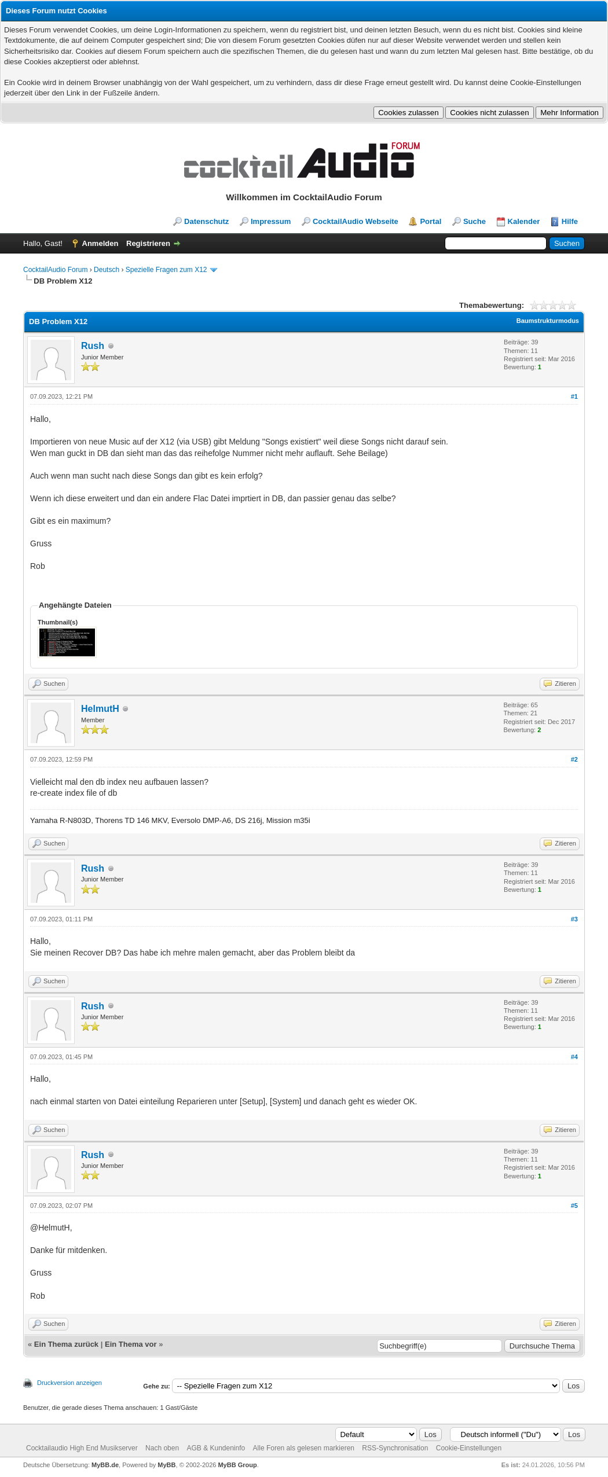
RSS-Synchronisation (395, 1448)
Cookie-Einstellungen (468, 1448)
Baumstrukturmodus (548, 320)
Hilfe (570, 221)
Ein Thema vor (131, 1344)
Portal (430, 221)
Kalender (524, 221)
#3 (574, 919)
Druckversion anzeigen (69, 1382)
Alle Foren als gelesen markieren (303, 1448)
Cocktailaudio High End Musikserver (82, 1448)
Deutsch (106, 270)
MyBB (166, 1464)
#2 (574, 759)
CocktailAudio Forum (55, 270)
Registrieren (148, 243)
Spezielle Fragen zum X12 (166, 270)
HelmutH (100, 709)
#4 (574, 1056)
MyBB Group (237, 1464)
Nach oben (162, 1448)
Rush (92, 346)
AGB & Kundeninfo (215, 1448)
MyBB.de (105, 1464)
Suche (474, 221)
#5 (574, 1205)
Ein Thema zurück (66, 1344)
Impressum (271, 221)
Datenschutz (206, 221)
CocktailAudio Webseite (355, 221)
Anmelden (100, 243)
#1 (574, 396)
